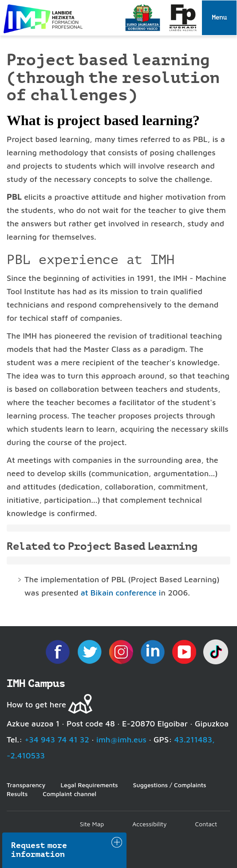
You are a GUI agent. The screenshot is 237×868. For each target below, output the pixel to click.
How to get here (36, 704)
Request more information (39, 850)
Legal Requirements (89, 785)
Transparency (26, 785)
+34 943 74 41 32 (56, 739)
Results (17, 793)
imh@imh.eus (121, 739)
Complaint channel (69, 793)
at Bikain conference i (121, 592)
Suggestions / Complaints (169, 785)
